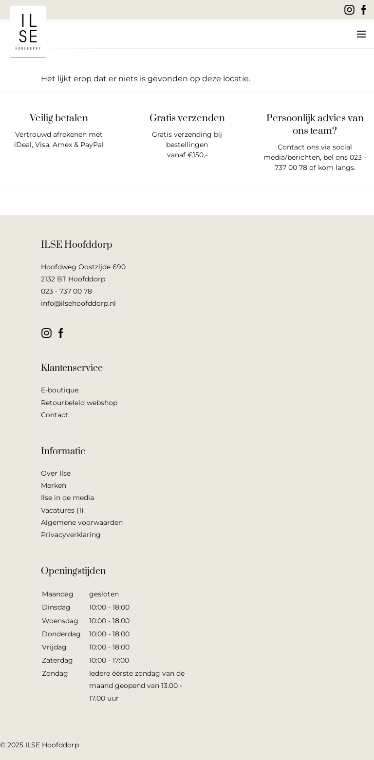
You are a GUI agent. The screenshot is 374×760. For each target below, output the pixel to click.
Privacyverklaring (71, 534)
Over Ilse (56, 473)
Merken (53, 485)
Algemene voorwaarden (82, 522)
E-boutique (59, 390)
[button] (360, 34)
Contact (54, 414)
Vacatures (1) (62, 510)
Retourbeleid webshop (79, 402)
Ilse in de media (67, 497)
